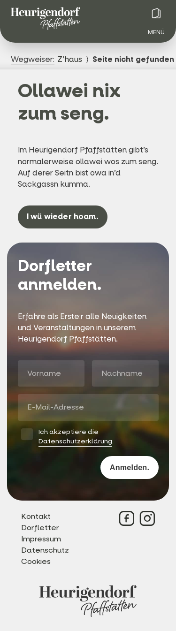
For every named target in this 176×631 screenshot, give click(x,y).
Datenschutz (45, 550)
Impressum (41, 539)
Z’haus (69, 59)
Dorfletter (40, 527)
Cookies (36, 561)
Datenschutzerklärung (75, 441)
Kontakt (36, 516)
